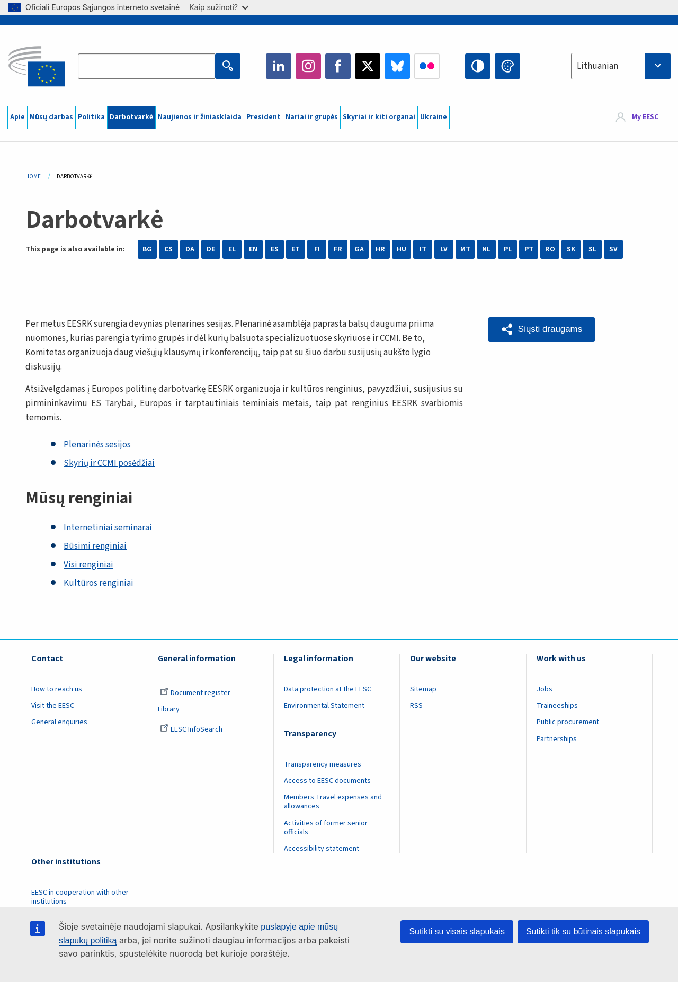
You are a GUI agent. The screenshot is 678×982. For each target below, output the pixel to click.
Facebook (338, 66)
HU (401, 249)
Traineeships (557, 705)
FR (338, 249)
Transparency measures (322, 764)
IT (423, 249)
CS (168, 249)
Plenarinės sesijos (97, 444)
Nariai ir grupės (312, 117)
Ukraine (433, 117)
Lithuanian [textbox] (597, 66)
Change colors (507, 66)
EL (232, 249)
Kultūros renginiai (98, 583)
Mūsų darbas (51, 117)
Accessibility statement (321, 848)
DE (211, 249)
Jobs (544, 689)
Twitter (367, 66)
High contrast (477, 66)
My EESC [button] (645, 117)
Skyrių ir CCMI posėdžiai (109, 463)
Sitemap (423, 689)
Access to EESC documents (327, 781)
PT (528, 249)
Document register (195, 693)
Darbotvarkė (131, 117)
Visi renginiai (88, 564)
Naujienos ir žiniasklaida (200, 117)
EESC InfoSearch (191, 729)
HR (380, 249)
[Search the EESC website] (146, 66)
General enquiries (59, 722)
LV (444, 249)
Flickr (427, 66)
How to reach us (56, 689)
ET (295, 249)
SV (613, 249)
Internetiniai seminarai (108, 527)
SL (592, 249)
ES (275, 249)
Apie (17, 117)
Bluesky (397, 66)
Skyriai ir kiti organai (379, 117)
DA (189, 249)
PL (508, 249)
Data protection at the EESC (327, 689)
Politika (91, 117)
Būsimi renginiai (95, 546)
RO (550, 249)
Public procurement (568, 722)
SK (571, 249)
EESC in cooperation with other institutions (80, 897)
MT (465, 249)
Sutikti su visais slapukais (457, 931)
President (263, 117)
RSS (416, 705)
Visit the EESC (52, 705)
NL (486, 249)
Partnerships (557, 739)
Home (33, 177)
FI (317, 249)
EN (253, 249)
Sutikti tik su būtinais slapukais (583, 931)
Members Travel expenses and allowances (333, 802)
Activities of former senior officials (326, 827)
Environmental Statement (324, 705)
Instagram (308, 66)
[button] (541, 329)
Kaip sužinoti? (218, 7)
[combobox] (621, 66)
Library (169, 709)
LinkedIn (278, 66)
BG (147, 249)
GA (359, 249)
